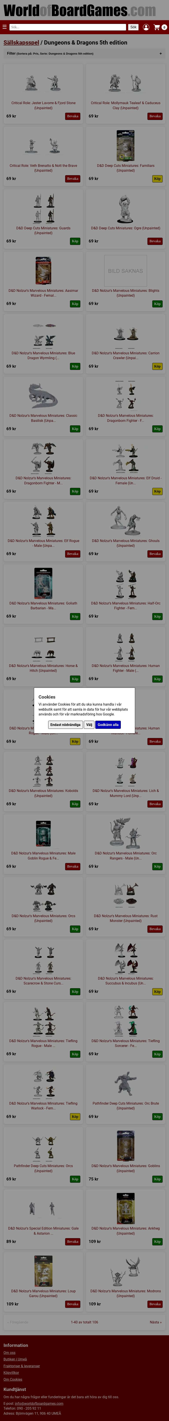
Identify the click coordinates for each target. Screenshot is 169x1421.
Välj (89, 725)
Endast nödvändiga (65, 725)
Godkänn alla (108, 725)
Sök (133, 27)
